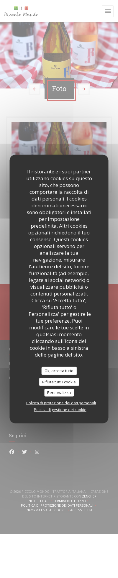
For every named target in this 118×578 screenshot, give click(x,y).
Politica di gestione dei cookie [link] (60, 409)
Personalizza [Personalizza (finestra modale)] (59, 392)
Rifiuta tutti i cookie (59, 381)
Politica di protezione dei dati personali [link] (61, 402)
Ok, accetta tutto (59, 370)
